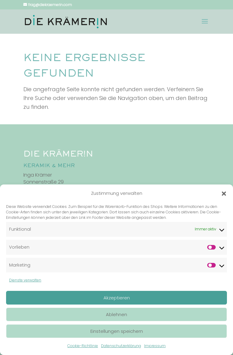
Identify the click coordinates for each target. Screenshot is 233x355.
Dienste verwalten (25, 280)
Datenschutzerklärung (121, 345)
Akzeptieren (116, 298)
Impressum (155, 345)
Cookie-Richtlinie (82, 345)
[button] (224, 194)
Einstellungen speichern (116, 331)
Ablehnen (116, 314)
